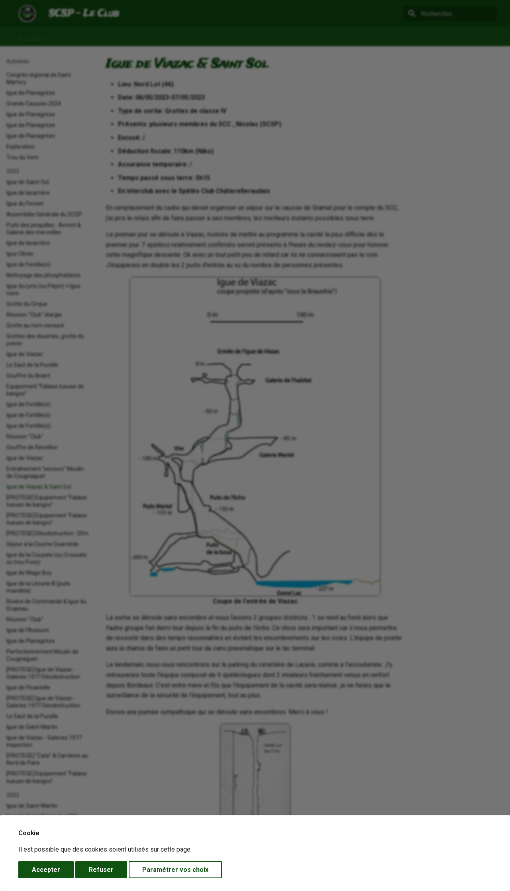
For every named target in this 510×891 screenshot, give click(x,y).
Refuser (101, 869)
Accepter (46, 869)
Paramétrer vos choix (175, 869)
